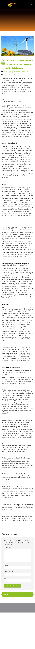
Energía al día (9, 73)
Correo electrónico (9, 572)
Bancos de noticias (8, 71)
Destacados (17, 71)
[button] (32, 4)
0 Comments (6, 75)
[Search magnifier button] (30, 594)
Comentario (8, 547)
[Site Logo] (9, 5)
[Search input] (16, 594)
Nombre (6, 565)
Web (5, 578)
